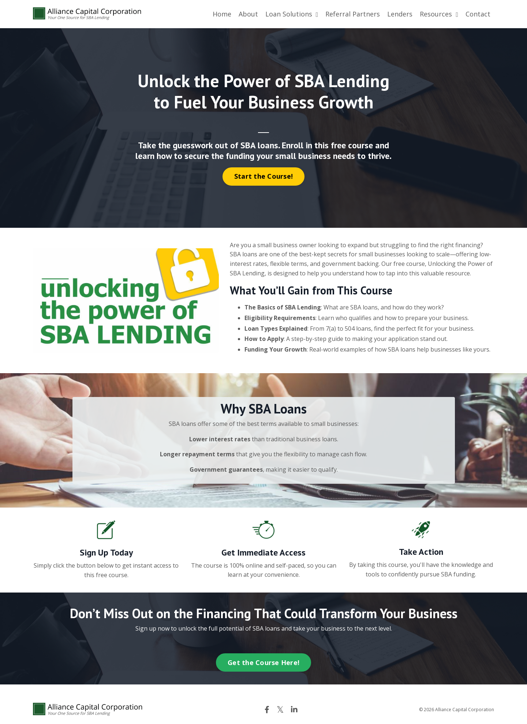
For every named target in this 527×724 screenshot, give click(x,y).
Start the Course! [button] (263, 176)
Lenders (399, 14)
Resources (439, 14)
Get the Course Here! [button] (263, 662)
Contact (478, 14)
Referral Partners (352, 14)
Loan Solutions (291, 14)
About (248, 14)
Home (222, 14)
